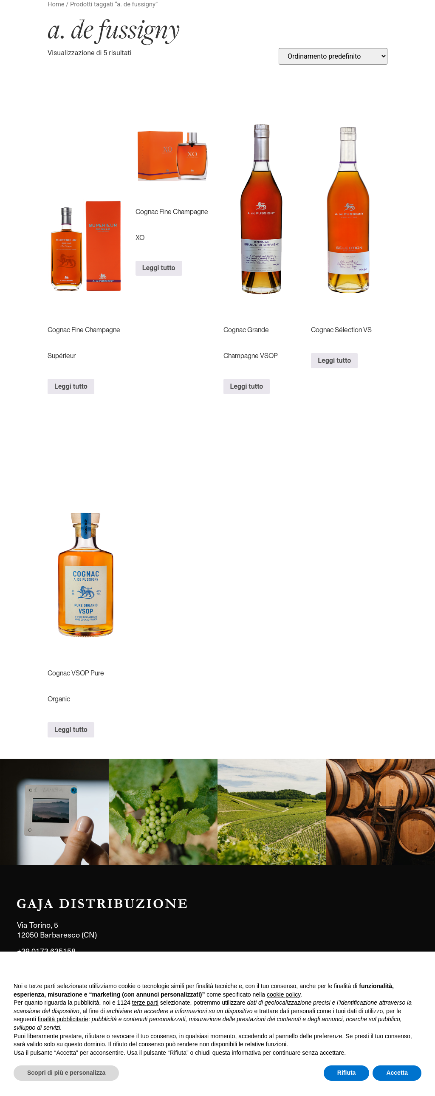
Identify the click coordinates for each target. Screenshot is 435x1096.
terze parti (145, 1002)
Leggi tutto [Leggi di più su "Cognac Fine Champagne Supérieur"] (71, 386)
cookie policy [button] (283, 994)
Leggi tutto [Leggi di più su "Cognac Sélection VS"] (334, 360)
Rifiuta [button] (346, 1072)
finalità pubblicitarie (63, 1019)
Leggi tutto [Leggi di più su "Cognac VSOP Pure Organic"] (71, 730)
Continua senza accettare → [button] (382, 969)
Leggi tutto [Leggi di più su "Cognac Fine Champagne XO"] (158, 268)
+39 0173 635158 (46, 950)
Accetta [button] (397, 1072)
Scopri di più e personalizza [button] (66, 1072)
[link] (54, 812)
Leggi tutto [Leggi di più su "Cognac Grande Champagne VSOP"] (246, 386)
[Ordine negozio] (333, 56)
